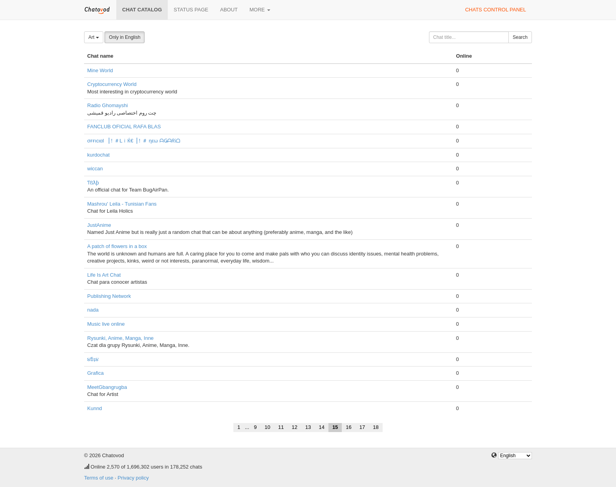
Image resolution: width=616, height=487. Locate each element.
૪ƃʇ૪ (93, 359)
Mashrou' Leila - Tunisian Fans (122, 204)
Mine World (100, 70)
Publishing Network (109, 296)
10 (267, 427)
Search (520, 37)
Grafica (95, 373)
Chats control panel (495, 10)
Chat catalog (142, 10)
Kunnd (94, 408)
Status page (191, 10)
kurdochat (98, 155)
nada (93, 310)
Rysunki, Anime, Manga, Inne (120, 338)
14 (321, 427)
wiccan (95, 168)
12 (294, 427)
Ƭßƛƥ (93, 183)
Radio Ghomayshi (107, 105)
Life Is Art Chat (104, 275)
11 (281, 427)
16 (348, 427)
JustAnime (99, 225)
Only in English (124, 37)
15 (335, 427)
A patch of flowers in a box (117, 246)
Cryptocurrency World (111, 84)
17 (362, 427)
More (259, 10)
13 (308, 427)
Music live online (106, 324)
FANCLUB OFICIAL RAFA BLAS (124, 127)
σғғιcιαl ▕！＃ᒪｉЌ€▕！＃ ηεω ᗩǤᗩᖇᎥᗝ (133, 141)
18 (375, 427)
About (229, 10)
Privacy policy (132, 478)
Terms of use (98, 478)
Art (93, 37)
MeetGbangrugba (107, 387)
